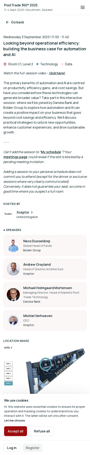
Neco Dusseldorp (36, 241)
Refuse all (42, 431)
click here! (57, 73)
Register (32, 448)
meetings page (15, 157)
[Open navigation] (83, 7)
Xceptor (25, 212)
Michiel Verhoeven (37, 316)
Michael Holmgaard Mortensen (47, 288)
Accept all (15, 431)
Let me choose (14, 420)
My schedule (51, 152)
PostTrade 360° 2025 (21, 5)
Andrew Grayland (37, 264)
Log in (12, 448)
